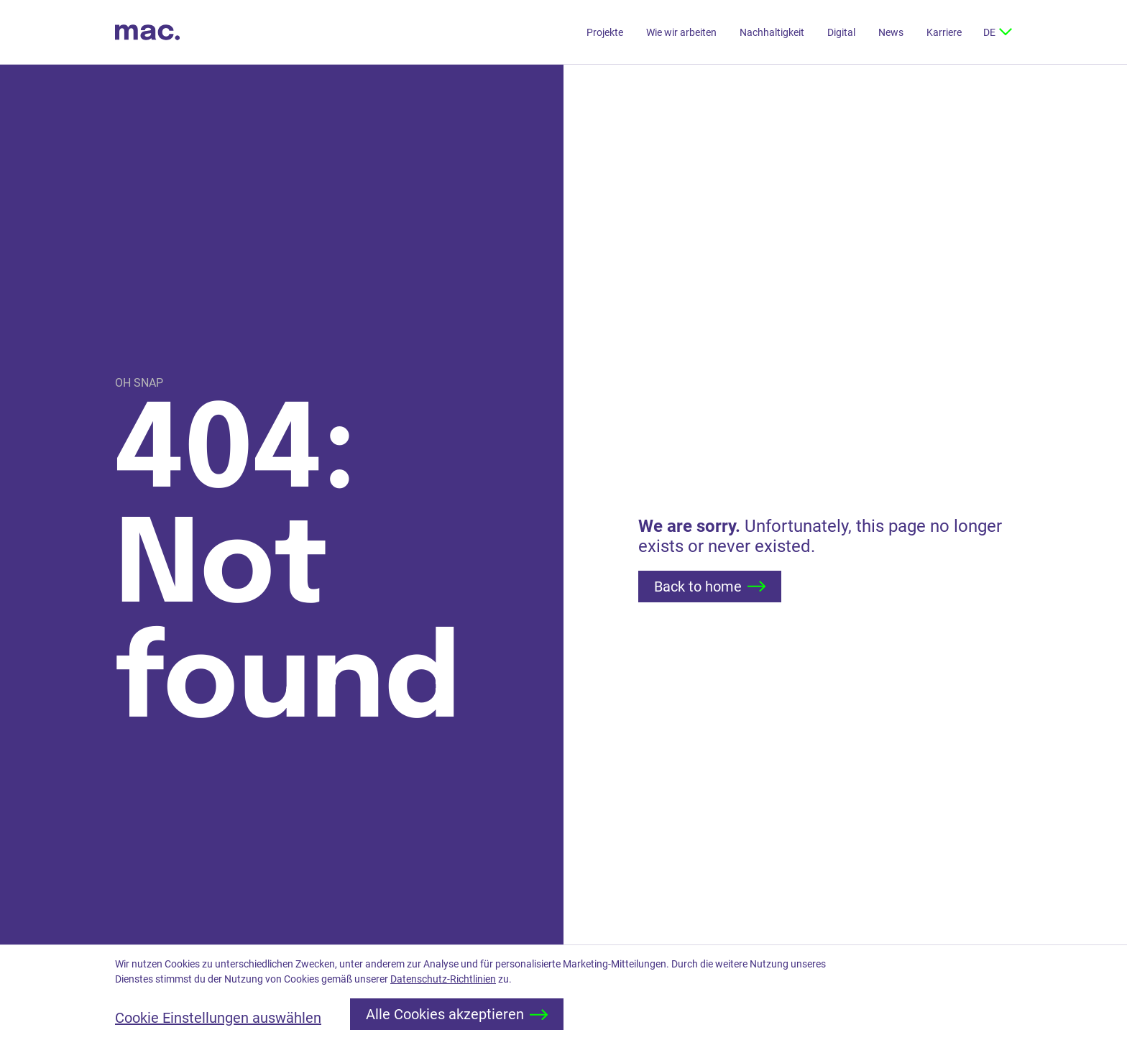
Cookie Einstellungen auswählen (218, 1017)
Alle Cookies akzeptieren (457, 1014)
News (890, 32)
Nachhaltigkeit (772, 32)
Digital (841, 32)
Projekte (604, 32)
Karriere (944, 32)
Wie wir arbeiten (681, 32)
